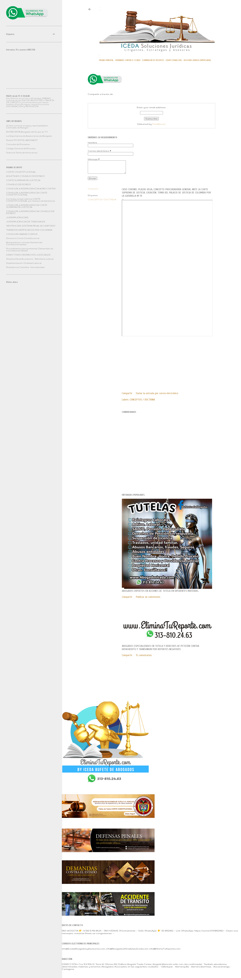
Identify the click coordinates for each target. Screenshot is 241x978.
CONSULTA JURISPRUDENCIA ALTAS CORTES (31, 189)
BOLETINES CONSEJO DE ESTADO (25, 176)
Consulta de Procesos (18, 144)
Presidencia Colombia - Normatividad (25, 267)
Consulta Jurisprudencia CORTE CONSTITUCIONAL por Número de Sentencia (30, 200)
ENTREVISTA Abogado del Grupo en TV (27, 132)
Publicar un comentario (148, 597)
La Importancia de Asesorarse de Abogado (29, 136)
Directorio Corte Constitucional (22, 238)
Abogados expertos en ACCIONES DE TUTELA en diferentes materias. (160, 591)
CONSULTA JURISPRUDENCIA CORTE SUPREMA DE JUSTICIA (26, 206)
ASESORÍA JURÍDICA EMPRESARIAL (197, 60)
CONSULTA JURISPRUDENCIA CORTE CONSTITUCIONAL (26, 194)
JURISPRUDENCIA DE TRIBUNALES (25, 222)
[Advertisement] (148, 359)
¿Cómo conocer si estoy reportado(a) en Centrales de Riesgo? (27, 127)
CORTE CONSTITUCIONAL (21, 172)
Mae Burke (161, 684)
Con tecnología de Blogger (151, 678)
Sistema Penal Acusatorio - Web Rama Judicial (29, 259)
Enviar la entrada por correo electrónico (157, 393)
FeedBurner (159, 124)
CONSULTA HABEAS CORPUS (22, 234)
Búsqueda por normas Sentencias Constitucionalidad (24, 243)
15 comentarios (144, 655)
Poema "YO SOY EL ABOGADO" (22, 140)
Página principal (106, 60)
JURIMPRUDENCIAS (17, 217)
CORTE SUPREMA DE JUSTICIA (23, 180)
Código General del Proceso (21, 148)
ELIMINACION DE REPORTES (153, 60)
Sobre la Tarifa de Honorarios (21, 153)
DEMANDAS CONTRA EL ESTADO (128, 60)
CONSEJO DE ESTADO (18, 184)
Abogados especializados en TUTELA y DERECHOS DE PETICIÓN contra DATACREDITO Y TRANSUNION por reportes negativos (160, 647)
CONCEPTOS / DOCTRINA (102, 200)
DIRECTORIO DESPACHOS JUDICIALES (28, 255)
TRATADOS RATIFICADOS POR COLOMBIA (29, 230)
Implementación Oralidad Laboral (23, 263)
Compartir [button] (93, 189)
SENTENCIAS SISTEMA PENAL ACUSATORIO (30, 226)
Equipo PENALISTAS (174, 60)
